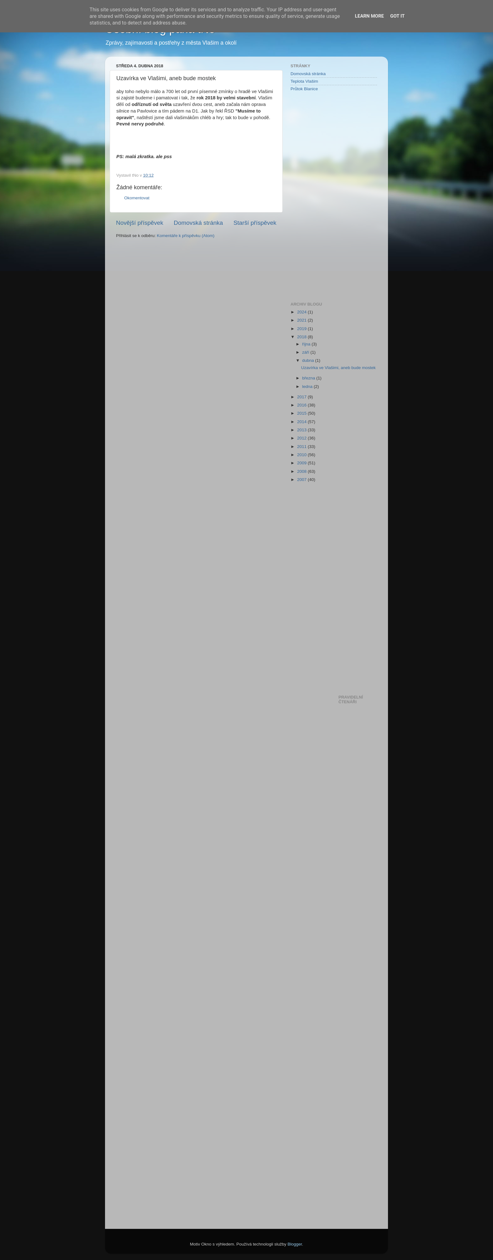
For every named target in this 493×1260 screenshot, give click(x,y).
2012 (302, 438)
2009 (302, 463)
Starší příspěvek (255, 222)
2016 (302, 405)
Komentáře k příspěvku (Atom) (185, 235)
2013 (302, 430)
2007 (302, 479)
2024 (302, 312)
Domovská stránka (198, 222)
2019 (302, 328)
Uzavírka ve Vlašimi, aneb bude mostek (338, 367)
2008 (302, 471)
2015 (302, 413)
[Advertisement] (316, 196)
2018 (302, 336)
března (309, 378)
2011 (302, 446)
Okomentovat (136, 198)
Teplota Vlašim (304, 81)
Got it (397, 16)
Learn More (369, 16)
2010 (302, 454)
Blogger (295, 1244)
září (306, 352)
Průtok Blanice (304, 88)
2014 (302, 421)
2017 (302, 397)
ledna (308, 386)
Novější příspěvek (139, 222)
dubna (308, 360)
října (307, 344)
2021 (302, 320)
